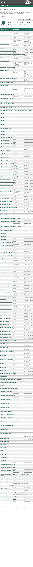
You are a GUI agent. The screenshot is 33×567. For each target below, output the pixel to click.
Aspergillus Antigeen (5, 478)
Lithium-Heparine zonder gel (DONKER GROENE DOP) (28, 101)
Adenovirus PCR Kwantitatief (7, 94)
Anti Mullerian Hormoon (5, 337)
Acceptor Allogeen (4, 44)
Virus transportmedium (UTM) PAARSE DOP (28, 87)
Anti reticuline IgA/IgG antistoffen (8, 340)
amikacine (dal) (3, 210)
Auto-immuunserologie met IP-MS (8, 499)
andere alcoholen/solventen (6, 293)
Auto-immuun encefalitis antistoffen (8, 492)
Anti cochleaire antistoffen (6, 302)
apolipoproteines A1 (5, 438)
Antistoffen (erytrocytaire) (6, 391)
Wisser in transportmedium (27, 42)
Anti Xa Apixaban (4, 347)
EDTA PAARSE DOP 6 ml (28, 46)
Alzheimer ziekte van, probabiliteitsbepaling (10, 191)
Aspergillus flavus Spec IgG (6, 485)
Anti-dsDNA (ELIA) (4, 376)
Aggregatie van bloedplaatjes (7, 103)
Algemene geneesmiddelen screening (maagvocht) (12, 169)
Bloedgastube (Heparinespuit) (27, 80)
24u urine (15, 274)
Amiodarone (3, 233)
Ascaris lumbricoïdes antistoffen (7, 464)
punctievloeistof (16, 472)
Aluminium (2, 188)
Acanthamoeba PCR (5, 39)
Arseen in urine (3, 457)
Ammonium (3, 248)
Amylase (2, 262)
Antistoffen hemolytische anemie (7, 395)
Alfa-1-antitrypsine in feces (6, 146)
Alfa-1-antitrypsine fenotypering (7, 143)
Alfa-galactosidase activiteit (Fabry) (8, 163)
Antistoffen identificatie (5, 399)
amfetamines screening (5, 204)
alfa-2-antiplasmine (4, 153)
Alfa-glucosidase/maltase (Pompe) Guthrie (10, 166)
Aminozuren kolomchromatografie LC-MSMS (10, 218)
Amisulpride (3, 236)
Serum (14, 49)
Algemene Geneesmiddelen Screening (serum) (11, 172)
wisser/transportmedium (17, 40)
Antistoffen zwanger (5, 407)
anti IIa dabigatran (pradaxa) (6, 327)
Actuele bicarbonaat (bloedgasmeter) (8, 78)
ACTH (1, 57)
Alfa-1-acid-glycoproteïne (6, 137)
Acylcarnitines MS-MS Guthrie (7, 82)
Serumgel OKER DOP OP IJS (28, 423)
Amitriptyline (3, 239)
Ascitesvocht (15, 260)
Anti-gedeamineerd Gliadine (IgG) (8, 382)
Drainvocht (15, 125)
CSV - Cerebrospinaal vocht (18, 114)
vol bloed (14, 55)
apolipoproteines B (4, 441)
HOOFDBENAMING (5, 29)
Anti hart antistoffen (4, 321)
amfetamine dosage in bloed (6, 198)
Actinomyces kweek (4, 61)
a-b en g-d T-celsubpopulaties (7, 32)
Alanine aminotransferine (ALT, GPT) (8, 107)
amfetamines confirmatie (6, 201)
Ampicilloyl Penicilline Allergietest (8, 255)
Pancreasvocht (16, 277)
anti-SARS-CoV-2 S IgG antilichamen (8, 388)
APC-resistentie (4, 429)
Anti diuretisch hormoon (5, 305)
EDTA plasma (15, 58)
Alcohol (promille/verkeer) (6, 128)
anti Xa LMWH (3, 355)
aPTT (1, 450)
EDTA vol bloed (16, 33)
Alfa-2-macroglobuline (5, 157)
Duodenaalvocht (16, 264)
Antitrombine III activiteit (6, 417)
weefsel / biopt (16, 65)
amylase (2, 258)
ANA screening (3, 283)
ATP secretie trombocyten (6, 488)
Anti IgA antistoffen (4, 324)
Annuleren (29, 19)
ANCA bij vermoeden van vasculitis (8, 289)
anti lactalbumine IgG (5, 331)
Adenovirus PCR (4, 85)
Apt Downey (3, 444)
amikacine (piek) (4, 214)
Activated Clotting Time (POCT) (7, 67)
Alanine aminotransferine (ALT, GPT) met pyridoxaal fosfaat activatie (15, 110)
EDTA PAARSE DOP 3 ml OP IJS (28, 59)
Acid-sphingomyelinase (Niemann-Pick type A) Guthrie (12, 54)
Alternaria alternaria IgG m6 (6, 185)
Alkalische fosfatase (5, 179)
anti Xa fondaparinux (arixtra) (7, 351)
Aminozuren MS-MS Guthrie (6, 230)
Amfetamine (3, 195)
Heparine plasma (16, 212)
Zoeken (21, 19)
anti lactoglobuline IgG (5, 334)
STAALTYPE (17, 29)
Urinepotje (26, 171)
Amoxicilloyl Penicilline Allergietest (8, 252)
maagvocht (15, 171)
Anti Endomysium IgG (5, 318)
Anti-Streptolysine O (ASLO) (6, 411)
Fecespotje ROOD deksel (27, 149)
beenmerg (15, 247)
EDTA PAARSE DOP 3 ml (28, 34)
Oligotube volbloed (27, 189)
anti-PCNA (2, 385)
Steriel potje (26, 40)
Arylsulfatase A (3, 460)
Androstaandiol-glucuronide (6, 296)
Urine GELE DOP (27, 152)
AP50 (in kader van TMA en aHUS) (8, 425)
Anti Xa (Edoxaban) (4, 343)
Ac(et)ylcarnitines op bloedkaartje (8, 35)
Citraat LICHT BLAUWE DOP (27, 105)
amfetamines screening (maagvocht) (8, 207)
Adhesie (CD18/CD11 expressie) (7, 98)
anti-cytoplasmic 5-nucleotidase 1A (8, 373)
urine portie (15, 89)
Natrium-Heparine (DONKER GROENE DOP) (28, 72)
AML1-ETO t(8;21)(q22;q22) (6, 242)
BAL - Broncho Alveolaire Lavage (18, 63)
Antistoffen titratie (4, 403)
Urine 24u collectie (27, 268)
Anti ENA (2, 315)
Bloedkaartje (26, 55)
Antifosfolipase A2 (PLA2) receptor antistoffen (10, 379)
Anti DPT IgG (3, 312)
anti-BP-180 (3, 367)
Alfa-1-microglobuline (5, 150)
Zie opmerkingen (27, 37)
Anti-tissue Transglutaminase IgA (8, 414)
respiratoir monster (16, 64)
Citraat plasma (16, 155)
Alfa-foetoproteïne (4, 160)
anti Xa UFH (3, 363)
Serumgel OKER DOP (28, 49)
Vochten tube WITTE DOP (28, 64)
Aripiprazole (3, 454)
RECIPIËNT (28, 29)
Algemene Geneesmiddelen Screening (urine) (10, 176)
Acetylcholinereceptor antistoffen (8, 51)
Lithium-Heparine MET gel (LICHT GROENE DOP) (27, 224)
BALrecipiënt (26, 483)
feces (14, 148)
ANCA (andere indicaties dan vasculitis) (9, 286)
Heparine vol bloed (16, 71)
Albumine (2, 113)
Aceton (2, 48)
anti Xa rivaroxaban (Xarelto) (6, 359)
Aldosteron (2, 131)
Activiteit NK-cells (4, 70)
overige (14, 37)
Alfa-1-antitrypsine (4, 140)
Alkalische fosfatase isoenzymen (7, 182)
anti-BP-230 (3, 370)
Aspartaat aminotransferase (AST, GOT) (9, 467)
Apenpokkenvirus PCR (5, 433)
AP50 (1, 421)
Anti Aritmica (3, 299)
